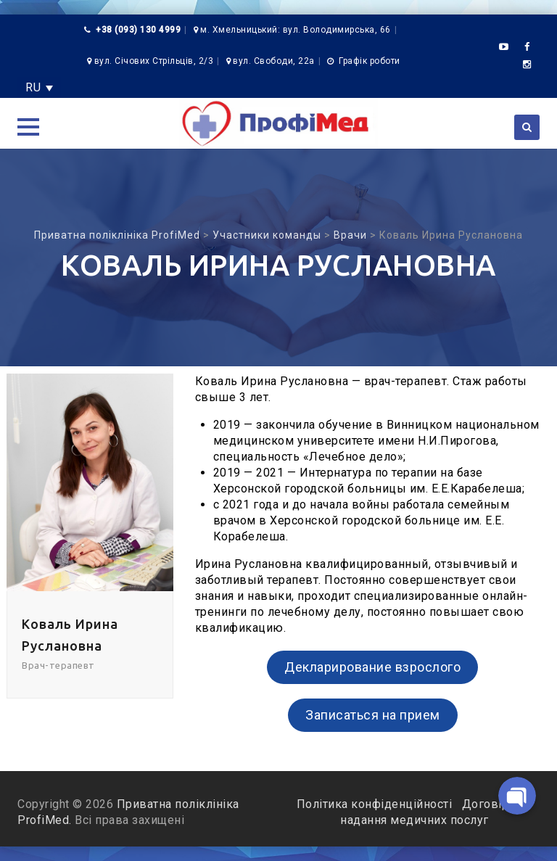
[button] (28, 126)
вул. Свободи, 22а (274, 61)
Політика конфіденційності (376, 804)
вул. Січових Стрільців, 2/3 (154, 61)
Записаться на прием (372, 714)
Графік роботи (369, 61)
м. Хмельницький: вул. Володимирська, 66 (295, 30)
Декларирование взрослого (372, 667)
